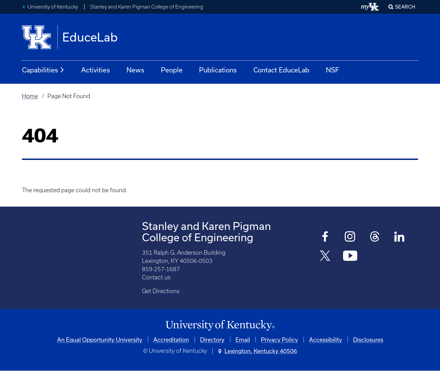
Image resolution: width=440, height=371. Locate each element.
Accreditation (171, 339)
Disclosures (368, 339)
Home (30, 96)
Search (405, 7)
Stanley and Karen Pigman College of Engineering (146, 7)
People (172, 70)
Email (242, 339)
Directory (212, 339)
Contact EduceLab (281, 70)
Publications (218, 70)
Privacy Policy (279, 339)
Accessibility (325, 339)
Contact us (156, 277)
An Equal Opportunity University (99, 339)
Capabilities (43, 70)
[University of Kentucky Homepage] (220, 325)
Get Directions (160, 291)
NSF (332, 70)
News (135, 70)
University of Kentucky (53, 7)
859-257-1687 (161, 269)
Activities (95, 70)
